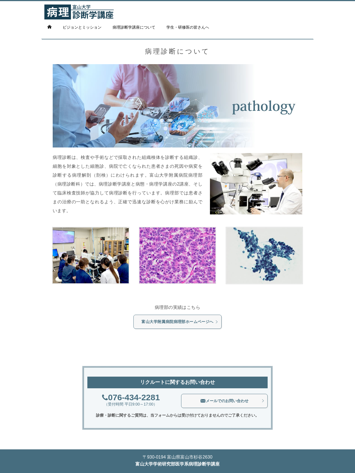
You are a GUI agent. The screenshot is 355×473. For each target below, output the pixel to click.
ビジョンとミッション (82, 27)
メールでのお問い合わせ (232, 401)
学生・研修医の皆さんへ (187, 27)
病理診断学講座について (134, 27)
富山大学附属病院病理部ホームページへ (179, 321)
